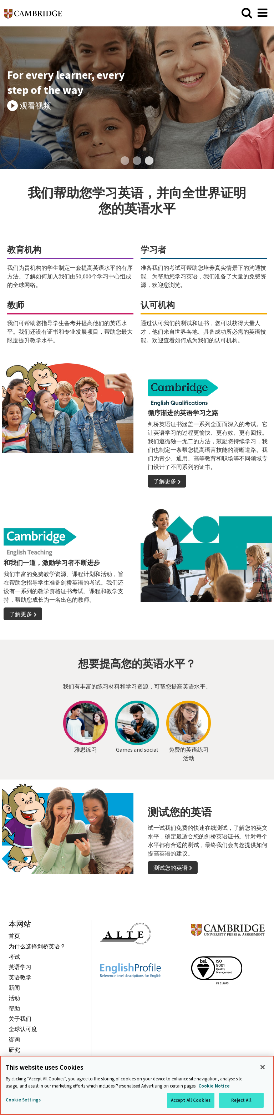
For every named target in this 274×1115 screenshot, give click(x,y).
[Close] (262, 1067)
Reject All (241, 1100)
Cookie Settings (23, 1100)
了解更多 (164, 481)
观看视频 (35, 106)
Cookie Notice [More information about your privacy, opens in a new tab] (214, 1086)
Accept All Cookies (190, 1100)
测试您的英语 (170, 867)
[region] (137, 1085)
